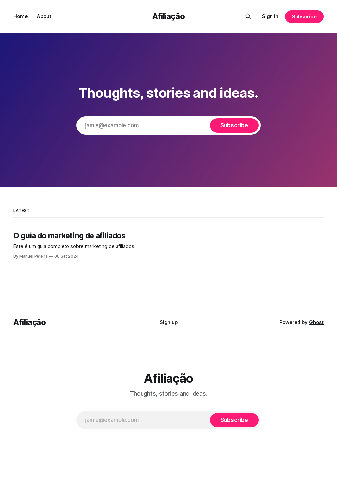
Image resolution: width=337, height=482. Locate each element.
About (44, 16)
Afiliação (168, 16)
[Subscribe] (234, 125)
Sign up (169, 322)
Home (20, 16)
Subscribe (304, 16)
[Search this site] (248, 16)
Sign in (270, 16)
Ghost (316, 322)
